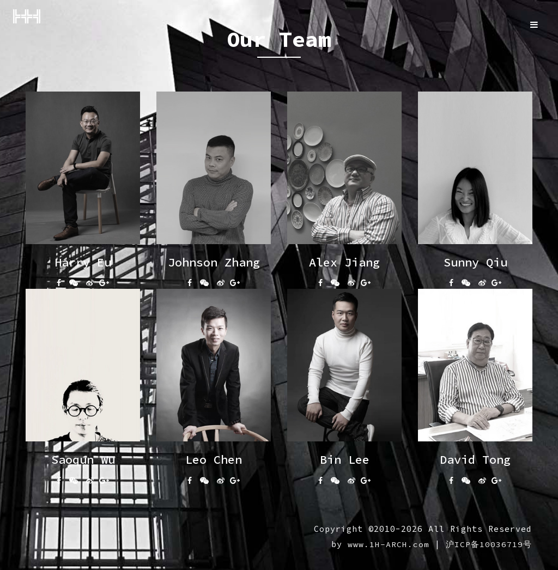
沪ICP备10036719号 (489, 544)
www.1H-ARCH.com (388, 544)
